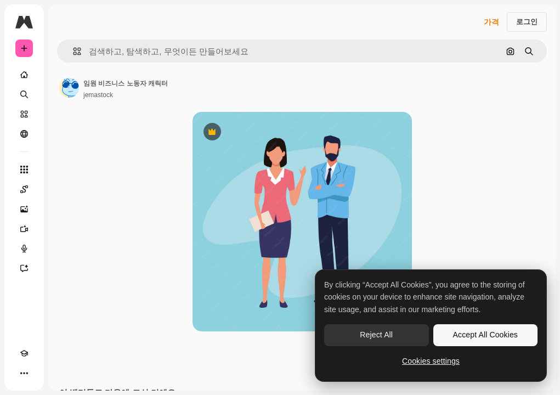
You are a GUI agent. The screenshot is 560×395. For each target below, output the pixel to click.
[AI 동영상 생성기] (24, 229)
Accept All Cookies (485, 334)
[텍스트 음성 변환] (24, 248)
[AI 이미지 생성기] (24, 209)
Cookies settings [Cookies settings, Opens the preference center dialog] (431, 361)
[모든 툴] (24, 169)
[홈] (24, 74)
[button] (73, 51)
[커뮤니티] (24, 134)
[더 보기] (24, 373)
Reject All (376, 334)
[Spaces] (24, 189)
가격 (491, 22)
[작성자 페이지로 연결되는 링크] (69, 88)
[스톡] (24, 114)
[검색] (24, 94)
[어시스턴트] (24, 268)
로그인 (527, 22)
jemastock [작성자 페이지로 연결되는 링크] (98, 95)
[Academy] (24, 353)
